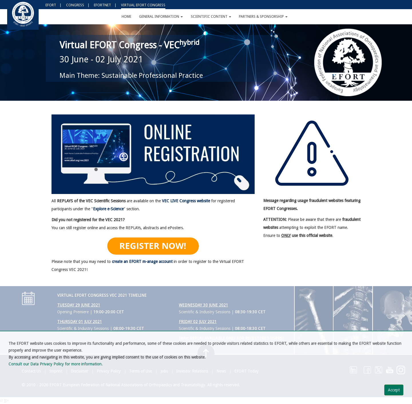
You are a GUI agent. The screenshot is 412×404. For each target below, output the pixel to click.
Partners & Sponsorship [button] (263, 16)
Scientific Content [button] (211, 16)
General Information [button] (161, 16)
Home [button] (126, 16)
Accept (394, 390)
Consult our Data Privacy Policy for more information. (56, 364)
